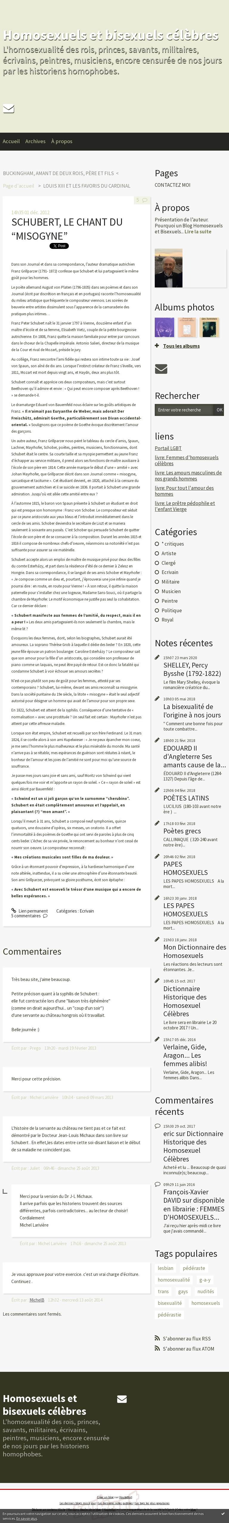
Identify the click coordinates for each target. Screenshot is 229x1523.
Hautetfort (125, 1497)
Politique (172, 610)
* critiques (173, 544)
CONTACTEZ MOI (173, 185)
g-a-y (205, 1279)
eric (168, 1133)
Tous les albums (181, 346)
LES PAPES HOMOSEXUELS (185, 909)
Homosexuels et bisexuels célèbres (110, 35)
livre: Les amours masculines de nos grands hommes (188, 475)
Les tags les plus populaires (152, 1503)
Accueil (11, 141)
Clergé (169, 563)
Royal (168, 619)
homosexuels (205, 1303)
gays (183, 1291)
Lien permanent (29, 911)
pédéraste (194, 1268)
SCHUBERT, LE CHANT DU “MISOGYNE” (67, 228)
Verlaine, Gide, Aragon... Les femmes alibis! (185, 1055)
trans (163, 1291)
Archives (35, 141)
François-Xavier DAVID (185, 1195)
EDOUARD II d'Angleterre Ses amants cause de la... (194, 756)
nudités (205, 1291)
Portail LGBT (168, 448)
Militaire (171, 581)
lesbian (165, 1268)
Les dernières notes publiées (115, 1503)
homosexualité (174, 1279)
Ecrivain (87, 911)
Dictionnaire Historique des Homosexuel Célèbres (185, 1001)
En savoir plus (26, 1518)
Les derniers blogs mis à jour (78, 1503)
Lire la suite (198, 231)
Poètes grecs (182, 830)
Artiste (169, 553)
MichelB (37, 1300)
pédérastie (169, 1314)
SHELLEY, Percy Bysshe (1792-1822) (192, 669)
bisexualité (170, 1303)
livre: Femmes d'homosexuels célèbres (187, 460)
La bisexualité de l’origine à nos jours (192, 710)
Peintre (170, 601)
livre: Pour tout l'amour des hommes (184, 491)
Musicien (171, 591)
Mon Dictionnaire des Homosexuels (194, 951)
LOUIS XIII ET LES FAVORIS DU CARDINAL (86, 186)
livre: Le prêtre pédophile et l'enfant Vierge (185, 506)
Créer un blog (105, 1497)
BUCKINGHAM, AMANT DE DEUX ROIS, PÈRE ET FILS (58, 173)
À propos (61, 141)
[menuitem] (14, 142)
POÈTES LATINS (186, 798)
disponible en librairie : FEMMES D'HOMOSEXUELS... (194, 1208)
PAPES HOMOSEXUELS (185, 868)
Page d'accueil (18, 186)
